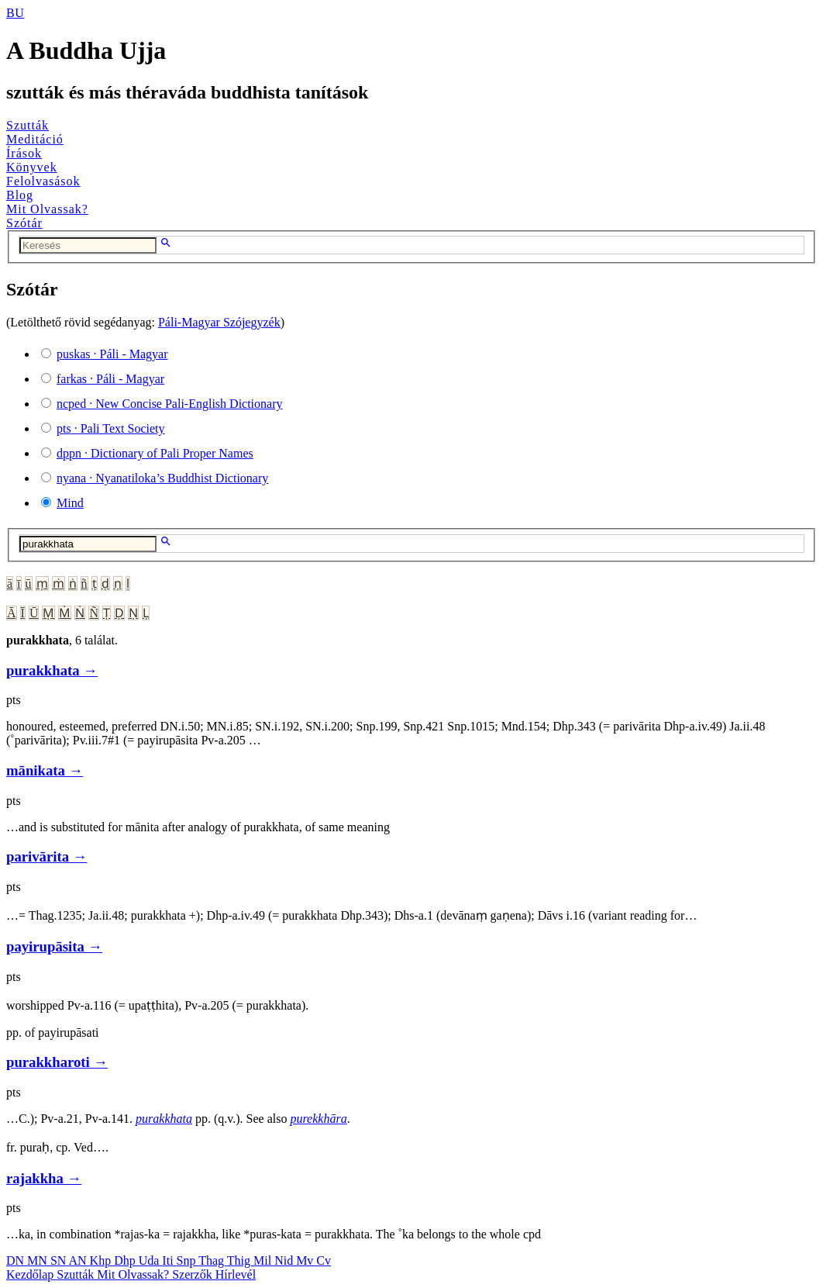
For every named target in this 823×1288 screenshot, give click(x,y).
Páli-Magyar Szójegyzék (219, 322)
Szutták (27, 125)
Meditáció (35, 139)
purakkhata (164, 1118)
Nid (285, 1260)
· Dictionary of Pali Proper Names (155, 453)
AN (78, 1260)
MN (38, 1260)
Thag (212, 1260)
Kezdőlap (31, 1274)
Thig (240, 1260)
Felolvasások (43, 181)
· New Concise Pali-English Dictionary (170, 403)
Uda (151, 1260)
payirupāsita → (54, 946)
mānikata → (44, 770)
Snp (188, 1260)
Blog (19, 195)
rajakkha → (43, 1178)
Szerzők (193, 1274)
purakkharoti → (57, 1062)
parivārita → (46, 856)
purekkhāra (318, 1118)
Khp (102, 1260)
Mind (70, 502)
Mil (263, 1260)
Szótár (24, 223)
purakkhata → (52, 670)
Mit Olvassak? (47, 209)
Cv (323, 1260)
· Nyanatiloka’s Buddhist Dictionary (162, 478)
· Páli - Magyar (112, 354)
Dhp (126, 1260)
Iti (169, 1260)
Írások (24, 153)
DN (16, 1260)
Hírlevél (235, 1274)
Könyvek (31, 167)
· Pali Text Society (110, 428)
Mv (306, 1260)
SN (59, 1260)
